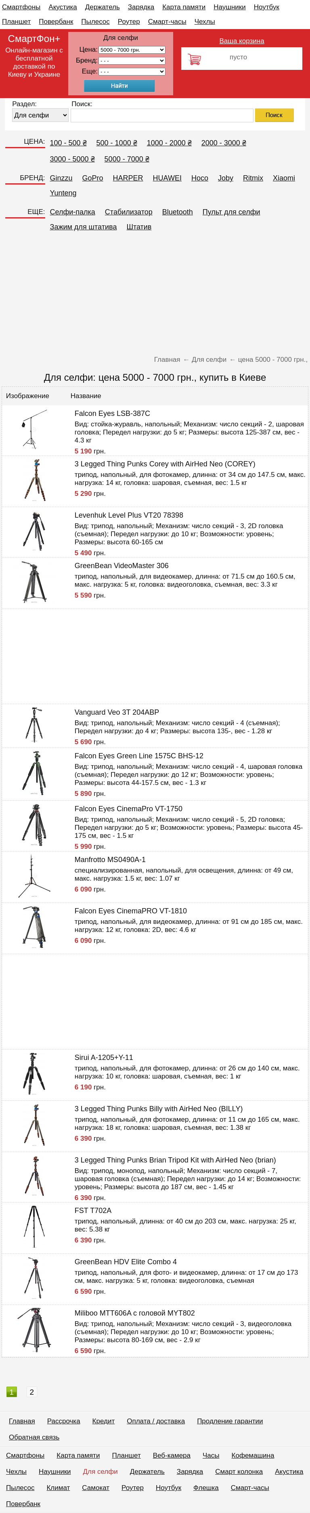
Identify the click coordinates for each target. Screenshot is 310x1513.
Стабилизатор (129, 212)
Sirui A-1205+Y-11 (104, 1057)
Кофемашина (253, 1455)
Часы (211, 1455)
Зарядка (141, 7)
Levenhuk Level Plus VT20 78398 (129, 515)
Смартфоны (21, 7)
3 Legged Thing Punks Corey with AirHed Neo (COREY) (165, 464)
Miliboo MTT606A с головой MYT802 (135, 1313)
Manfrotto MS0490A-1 (110, 860)
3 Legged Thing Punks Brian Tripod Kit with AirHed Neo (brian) (175, 1160)
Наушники (230, 7)
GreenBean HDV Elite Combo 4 (126, 1262)
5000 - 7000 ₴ (127, 159)
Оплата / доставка (156, 1421)
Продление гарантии (230, 1421)
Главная (22, 1421)
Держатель (102, 7)
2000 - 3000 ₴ (223, 143)
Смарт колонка (239, 1471)
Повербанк (56, 21)
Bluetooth (177, 212)
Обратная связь (34, 1437)
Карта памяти (183, 7)
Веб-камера (172, 1455)
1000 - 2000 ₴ (169, 143)
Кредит (103, 1421)
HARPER (128, 178)
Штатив (138, 227)
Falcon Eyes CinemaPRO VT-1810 (131, 911)
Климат (58, 1488)
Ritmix (253, 178)
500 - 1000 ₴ (116, 143)
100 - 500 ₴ (68, 143)
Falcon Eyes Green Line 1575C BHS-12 (139, 756)
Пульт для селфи (231, 212)
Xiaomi (284, 178)
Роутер (129, 21)
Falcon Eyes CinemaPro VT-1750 (128, 809)
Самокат (95, 1488)
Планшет (16, 21)
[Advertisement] (155, 295)
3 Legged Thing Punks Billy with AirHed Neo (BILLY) (159, 1109)
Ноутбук (266, 7)
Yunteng (63, 193)
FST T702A (93, 1211)
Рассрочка (63, 1421)
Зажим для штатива (83, 227)
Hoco (199, 178)
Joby (225, 178)
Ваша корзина (242, 41)
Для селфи (100, 1471)
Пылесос (95, 21)
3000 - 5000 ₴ (72, 159)
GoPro (92, 178)
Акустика (62, 7)
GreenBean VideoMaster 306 (122, 566)
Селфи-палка (72, 212)
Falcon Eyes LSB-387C (112, 413)
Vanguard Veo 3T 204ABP (117, 712)
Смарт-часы (167, 21)
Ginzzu (61, 178)
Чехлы (205, 21)
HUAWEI (167, 178)
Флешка (206, 1488)
